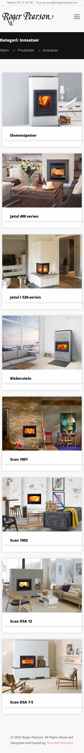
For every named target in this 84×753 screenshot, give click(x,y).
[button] (77, 16)
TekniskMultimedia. (60, 743)
